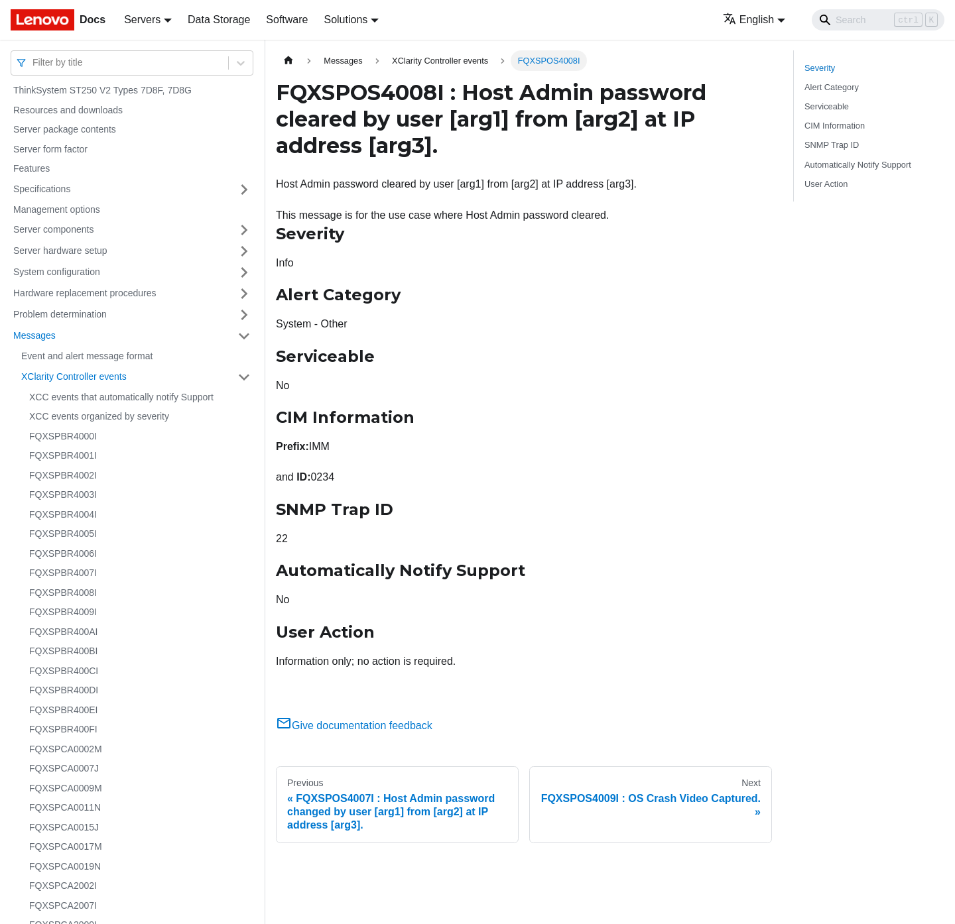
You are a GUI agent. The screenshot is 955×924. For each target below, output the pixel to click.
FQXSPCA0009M (65, 788)
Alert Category (831, 87)
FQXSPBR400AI (63, 631)
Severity (819, 68)
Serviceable (826, 106)
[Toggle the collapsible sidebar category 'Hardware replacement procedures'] (244, 293)
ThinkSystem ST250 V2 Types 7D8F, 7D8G (102, 90)
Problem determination (60, 314)
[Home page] (288, 60)
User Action (826, 184)
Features (31, 168)
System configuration (56, 271)
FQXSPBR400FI (63, 729)
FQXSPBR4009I (63, 611)
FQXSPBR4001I (63, 455)
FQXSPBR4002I (63, 475)
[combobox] (33, 62)
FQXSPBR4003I (63, 494)
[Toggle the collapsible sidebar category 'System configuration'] (244, 272)
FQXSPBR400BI (63, 651)
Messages (34, 335)
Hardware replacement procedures (85, 293)
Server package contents (64, 129)
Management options (56, 209)
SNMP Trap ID (831, 145)
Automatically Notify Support (857, 165)
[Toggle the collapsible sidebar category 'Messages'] (244, 336)
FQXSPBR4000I (63, 436)
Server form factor (50, 149)
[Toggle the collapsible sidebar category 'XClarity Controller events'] (244, 377)
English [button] (748, 19)
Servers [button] (142, 19)
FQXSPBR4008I (63, 592)
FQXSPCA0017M (65, 846)
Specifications (41, 189)
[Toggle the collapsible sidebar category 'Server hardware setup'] (244, 251)
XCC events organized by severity (99, 416)
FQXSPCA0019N (65, 866)
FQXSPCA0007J (64, 768)
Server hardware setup (60, 250)
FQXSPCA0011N (65, 807)
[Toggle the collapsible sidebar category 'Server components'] (244, 230)
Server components (53, 229)
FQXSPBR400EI (63, 710)
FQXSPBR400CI (63, 670)
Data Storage (219, 19)
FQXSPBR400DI (63, 690)
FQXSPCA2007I (63, 905)
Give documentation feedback (354, 725)
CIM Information (834, 126)
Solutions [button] (345, 19)
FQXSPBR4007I (63, 572)
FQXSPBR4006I (63, 553)
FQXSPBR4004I (63, 514)
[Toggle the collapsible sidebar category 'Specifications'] (244, 189)
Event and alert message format (87, 356)
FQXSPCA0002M (65, 749)
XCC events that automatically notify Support (121, 397)
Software (287, 19)
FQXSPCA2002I (63, 885)
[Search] (878, 19)
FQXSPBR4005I (63, 533)
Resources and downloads (68, 110)
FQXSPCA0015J (64, 827)
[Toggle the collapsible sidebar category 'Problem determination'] (244, 314)
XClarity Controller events (74, 376)
